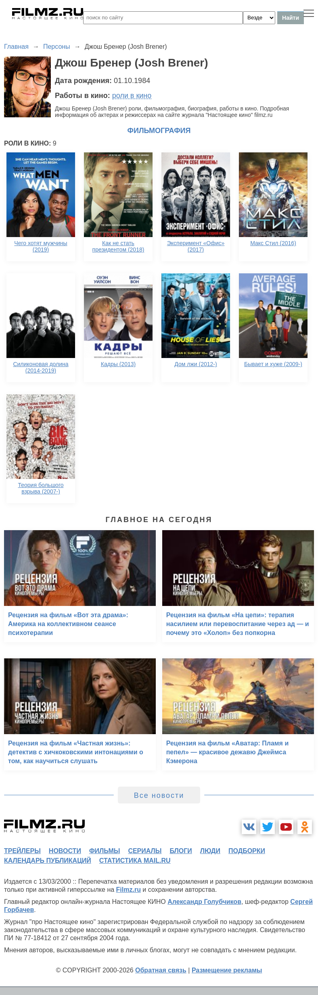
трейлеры (22, 850)
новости (65, 850)
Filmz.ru (128, 889)
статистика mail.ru (135, 860)
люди (210, 850)
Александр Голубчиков (204, 901)
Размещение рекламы (227, 970)
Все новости (159, 795)
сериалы (144, 850)
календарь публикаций (47, 860)
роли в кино (132, 96)
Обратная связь (160, 970)
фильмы (104, 850)
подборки (246, 850)
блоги (180, 850)
